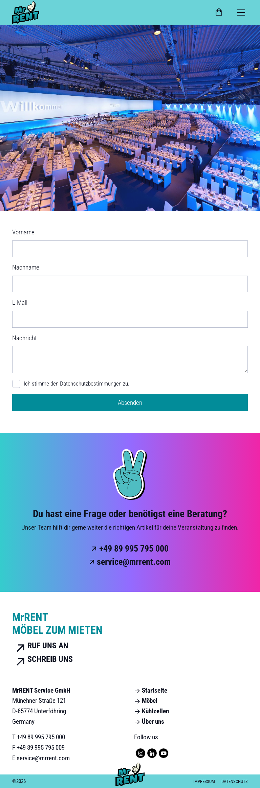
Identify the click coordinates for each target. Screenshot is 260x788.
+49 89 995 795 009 (41, 747)
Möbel (145, 700)
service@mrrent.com (134, 562)
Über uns (149, 721)
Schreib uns (42, 659)
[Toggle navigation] (241, 12)
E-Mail (19, 302)
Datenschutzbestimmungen (91, 383)
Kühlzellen (151, 711)
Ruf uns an (40, 646)
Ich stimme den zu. (76, 383)
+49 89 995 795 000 (134, 548)
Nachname (25, 267)
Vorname (23, 232)
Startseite (150, 690)
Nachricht (24, 338)
